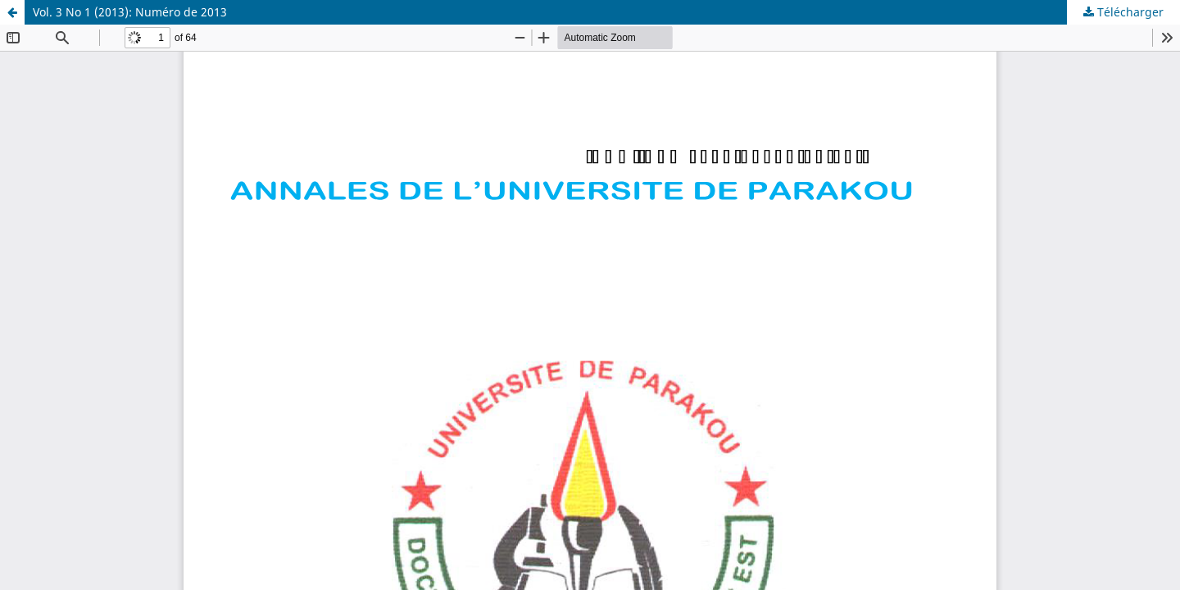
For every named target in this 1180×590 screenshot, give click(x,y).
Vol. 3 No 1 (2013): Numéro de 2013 (130, 12)
